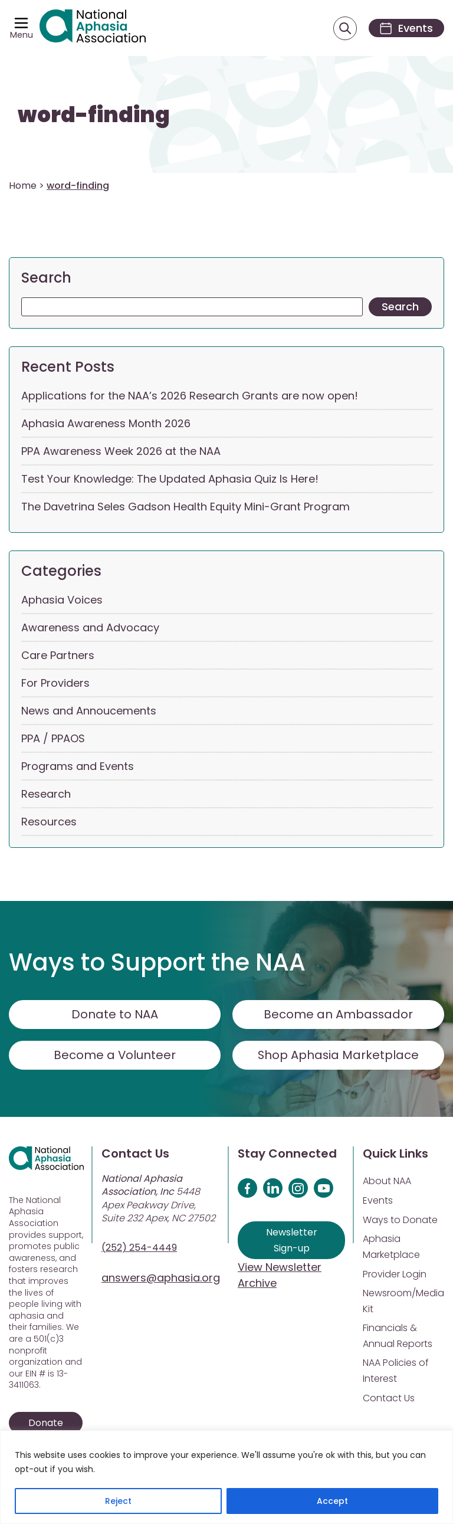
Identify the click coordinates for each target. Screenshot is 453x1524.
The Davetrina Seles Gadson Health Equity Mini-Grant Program (185, 507)
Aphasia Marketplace (391, 1247)
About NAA (387, 1181)
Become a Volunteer (115, 1055)
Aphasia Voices (62, 600)
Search (46, 278)
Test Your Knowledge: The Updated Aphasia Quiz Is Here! (170, 479)
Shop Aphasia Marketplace (338, 1055)
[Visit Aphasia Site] (93, 28)
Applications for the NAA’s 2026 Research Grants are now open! (189, 396)
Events (378, 1201)
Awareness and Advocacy (90, 628)
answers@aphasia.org (160, 1278)
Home (23, 186)
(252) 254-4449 (139, 1248)
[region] (226, 1477)
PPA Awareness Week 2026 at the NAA (121, 451)
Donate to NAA (115, 1015)
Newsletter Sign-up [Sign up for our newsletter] (291, 1241)
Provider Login (394, 1275)
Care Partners (57, 655)
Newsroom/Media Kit (403, 1301)
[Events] (404, 29)
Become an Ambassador (338, 1015)
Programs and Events (77, 766)
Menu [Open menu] (21, 35)
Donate (45, 1423)
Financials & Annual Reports (397, 1336)
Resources (49, 822)
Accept (332, 1501)
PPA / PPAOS (53, 739)
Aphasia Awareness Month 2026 (106, 424)
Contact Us (389, 1398)
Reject (118, 1501)
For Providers (55, 683)
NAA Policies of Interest (396, 1371)
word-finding (94, 116)
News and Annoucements (88, 711)
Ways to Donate (400, 1220)
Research (46, 794)
